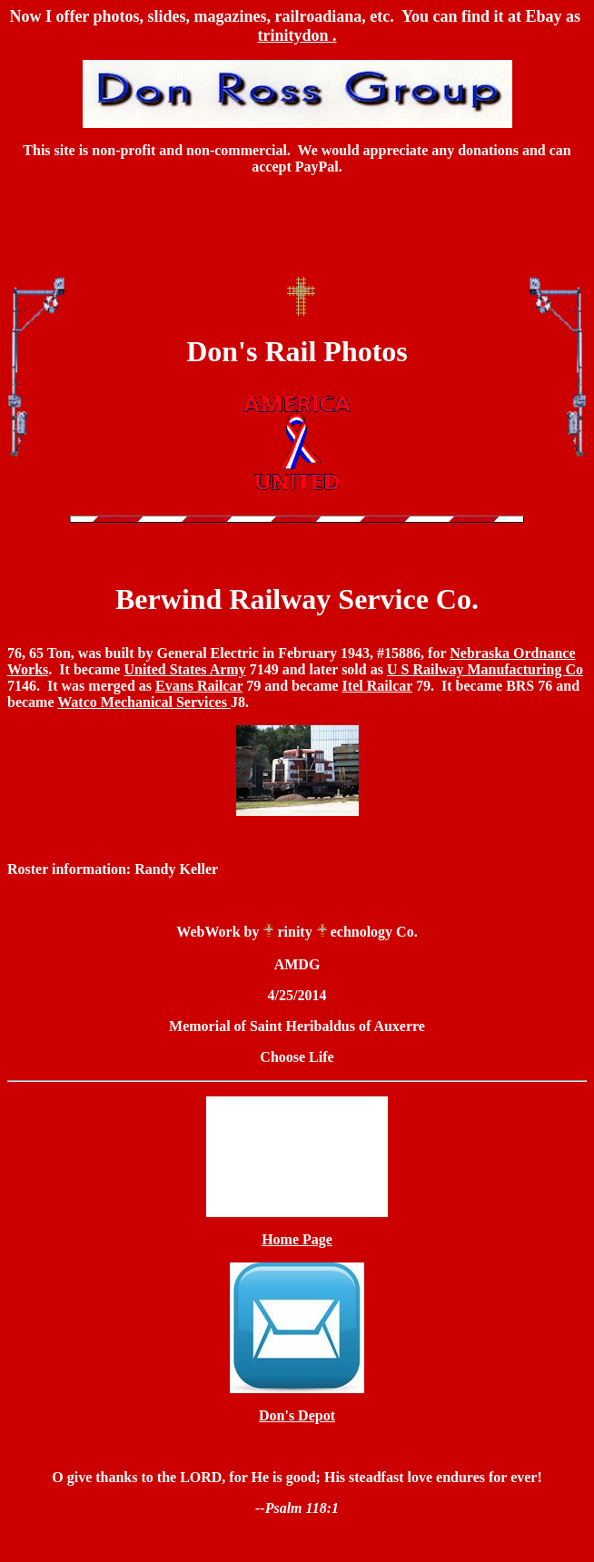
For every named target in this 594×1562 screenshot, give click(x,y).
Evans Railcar (199, 685)
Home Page (297, 1239)
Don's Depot (297, 1415)
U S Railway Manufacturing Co (485, 669)
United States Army (184, 669)
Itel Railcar (377, 685)
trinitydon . (296, 35)
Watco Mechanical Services (144, 702)
